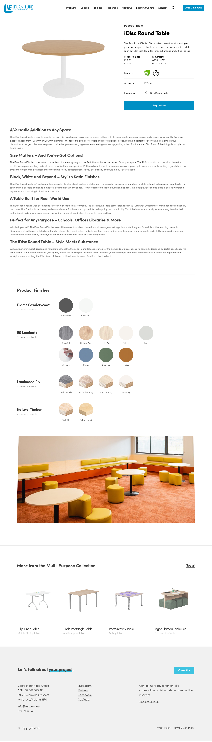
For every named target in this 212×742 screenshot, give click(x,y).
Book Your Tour (148, 702)
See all (190, 565)
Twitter (82, 690)
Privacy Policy (163, 727)
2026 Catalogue (193, 7)
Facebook (84, 695)
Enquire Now (159, 105)
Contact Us (184, 670)
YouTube (83, 699)
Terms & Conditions (184, 727)
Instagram (84, 685)
